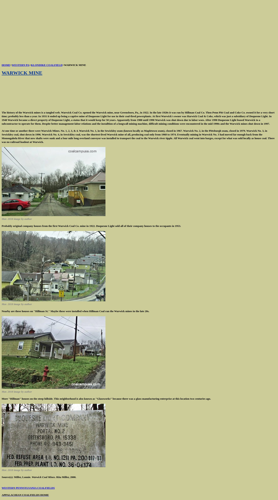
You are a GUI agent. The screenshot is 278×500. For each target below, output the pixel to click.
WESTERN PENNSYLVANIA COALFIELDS (28, 487)
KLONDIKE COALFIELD (46, 65)
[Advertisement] (126, 31)
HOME (6, 65)
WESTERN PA (20, 65)
